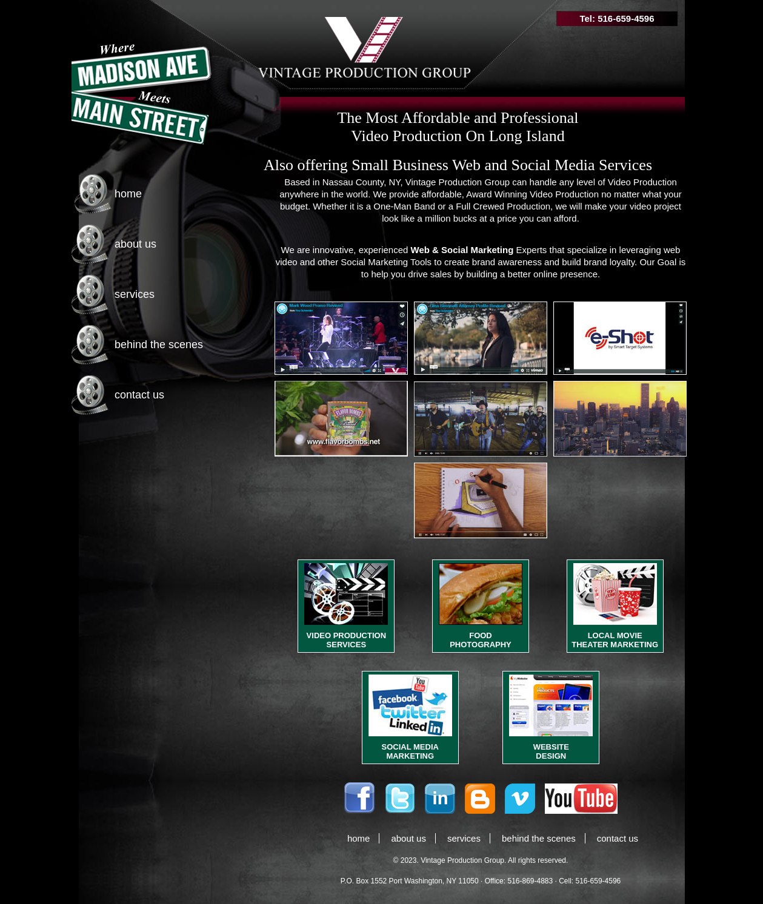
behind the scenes (159, 344)
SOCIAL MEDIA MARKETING (410, 751)
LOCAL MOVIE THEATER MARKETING (614, 640)
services (135, 294)
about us (135, 244)
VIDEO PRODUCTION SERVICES (346, 640)
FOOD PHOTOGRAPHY (480, 640)
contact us (139, 395)
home (128, 194)
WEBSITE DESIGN (551, 751)
